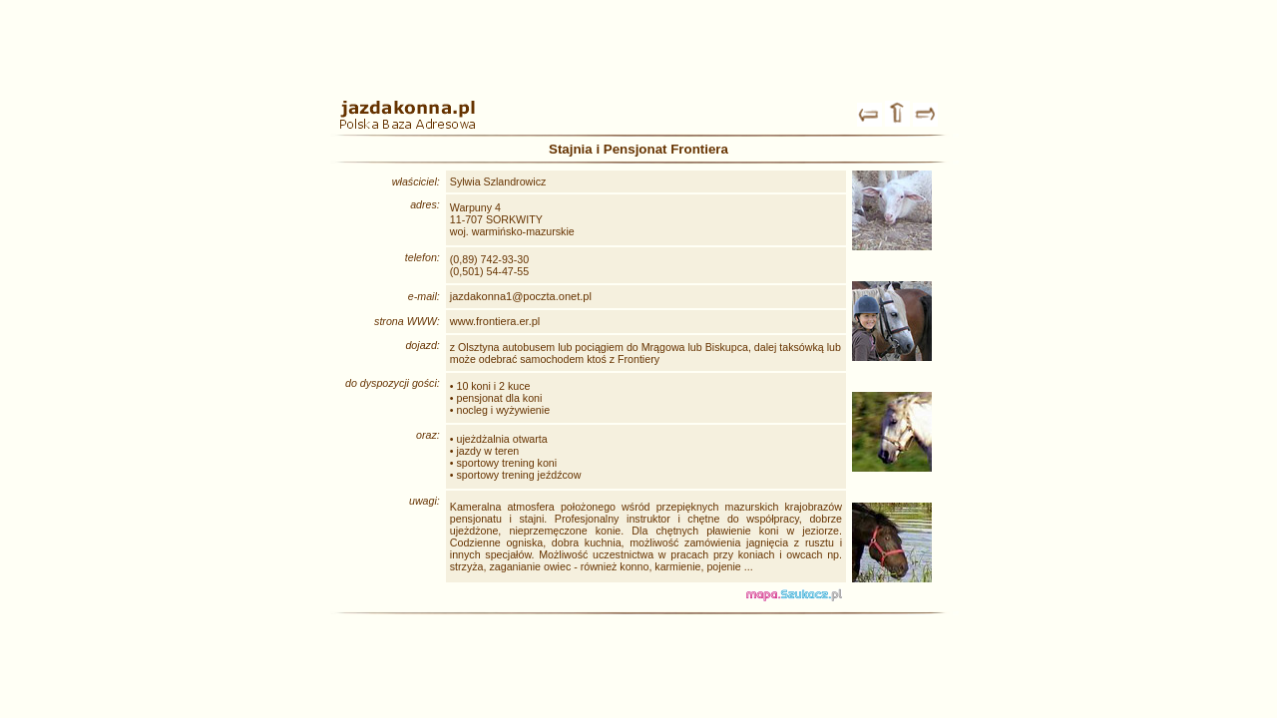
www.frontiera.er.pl (495, 321)
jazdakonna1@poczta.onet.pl (521, 296)
